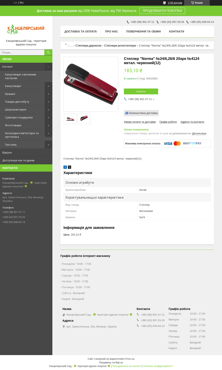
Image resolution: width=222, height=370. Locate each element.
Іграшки (10, 94)
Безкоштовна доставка (143, 113)
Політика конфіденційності (158, 366)
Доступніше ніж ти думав (18, 160)
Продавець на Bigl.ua (111, 362)
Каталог (7, 66)
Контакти (176, 31)
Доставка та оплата (80, 31)
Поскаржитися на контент (126, 366)
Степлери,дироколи (89, 45)
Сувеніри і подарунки (19, 117)
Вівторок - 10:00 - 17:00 (76, 269)
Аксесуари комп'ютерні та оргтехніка (22, 135)
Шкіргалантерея (15, 109)
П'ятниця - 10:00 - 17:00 (76, 287)
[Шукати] (48, 52)
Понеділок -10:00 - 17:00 (76, 264)
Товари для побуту (17, 101)
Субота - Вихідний (73, 293)
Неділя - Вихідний (73, 299)
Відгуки (7, 152)
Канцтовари (13, 86)
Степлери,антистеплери (120, 45)
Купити (141, 91)
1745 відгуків (175, 2)
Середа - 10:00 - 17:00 (75, 275)
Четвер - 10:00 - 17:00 (75, 281)
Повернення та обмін (143, 31)
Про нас (111, 31)
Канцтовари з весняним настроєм (20, 76)
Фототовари (13, 125)
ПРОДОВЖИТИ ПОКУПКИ (162, 11)
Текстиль (11, 144)
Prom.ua (129, 358)
